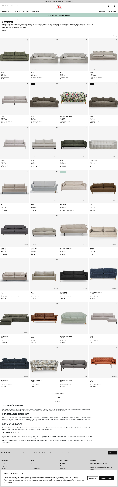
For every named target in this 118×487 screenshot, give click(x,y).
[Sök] (13, 5)
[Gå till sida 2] (56, 401)
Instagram (63, 466)
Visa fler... (58, 397)
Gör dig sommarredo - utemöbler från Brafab (59, 15)
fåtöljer (41, 440)
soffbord (47, 440)
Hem (3, 19)
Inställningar (92, 478)
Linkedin (63, 468)
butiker (24, 27)
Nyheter (17, 11)
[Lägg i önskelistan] (27, 40)
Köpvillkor (3, 468)
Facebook (64, 463)
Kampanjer (26, 11)
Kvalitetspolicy (4, 463)
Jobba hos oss (34, 466)
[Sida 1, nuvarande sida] (54, 401)
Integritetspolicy (5, 466)
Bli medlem (112, 452)
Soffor (15, 19)
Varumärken (35, 11)
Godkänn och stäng (107, 478)
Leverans (3, 470)
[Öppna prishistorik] (73, 210)
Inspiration (102, 11)
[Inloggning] (108, 6)
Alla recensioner (35, 463)
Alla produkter (7, 11)
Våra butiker (112, 11)
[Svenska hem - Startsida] (59, 5)
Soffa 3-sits (20, 19)
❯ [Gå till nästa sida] (59, 401)
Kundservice (34, 470)
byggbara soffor (15, 25)
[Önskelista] (111, 6)
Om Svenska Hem (35, 468)
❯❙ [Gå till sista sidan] (63, 401)
